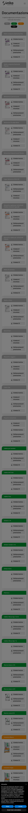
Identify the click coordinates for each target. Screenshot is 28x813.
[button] (26, 784)
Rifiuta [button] (7, 806)
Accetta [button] (20, 806)
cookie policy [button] (21, 791)
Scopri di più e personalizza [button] (14, 810)
